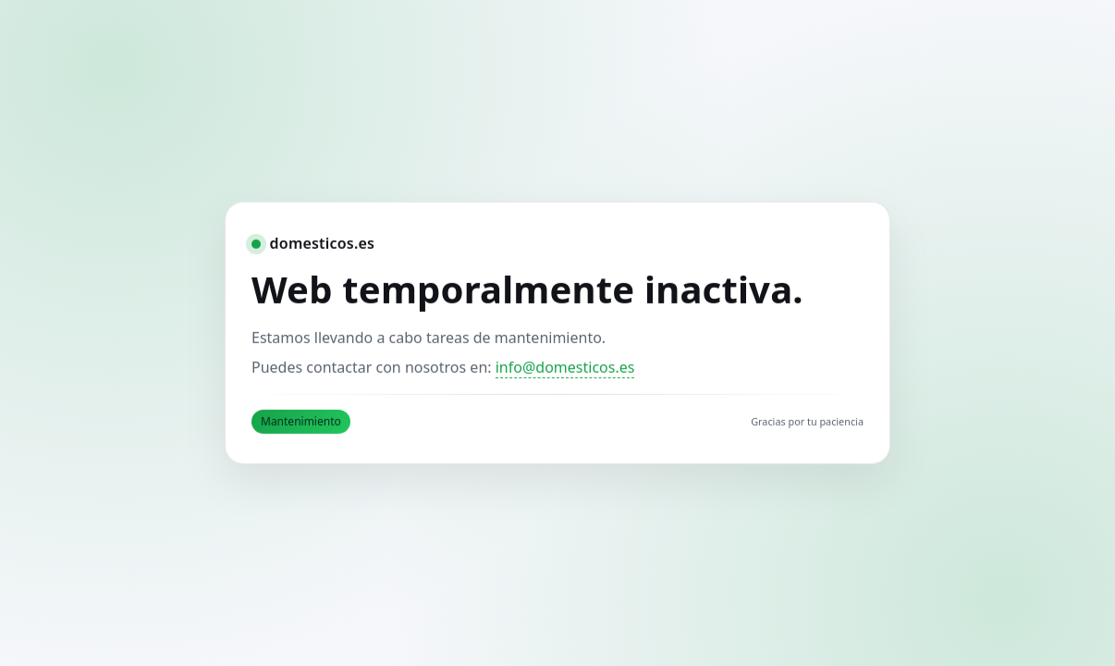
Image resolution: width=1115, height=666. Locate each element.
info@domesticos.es (565, 367)
